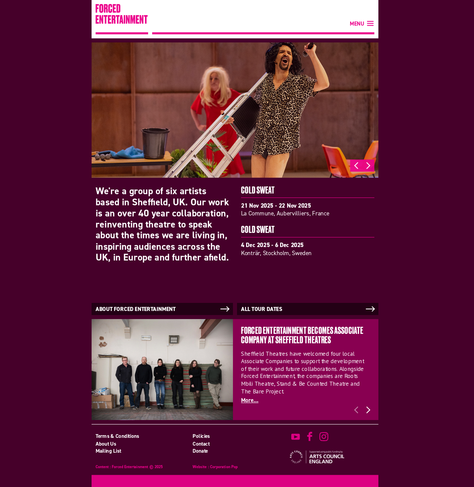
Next (368, 166)
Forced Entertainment (122, 19)
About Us (106, 443)
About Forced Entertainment (163, 309)
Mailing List (108, 451)
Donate (200, 451)
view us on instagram (324, 436)
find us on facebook (310, 436)
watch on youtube (296, 436)
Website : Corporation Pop (215, 467)
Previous (356, 166)
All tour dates (308, 309)
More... (250, 400)
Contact (201, 443)
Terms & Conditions (117, 435)
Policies (201, 435)
